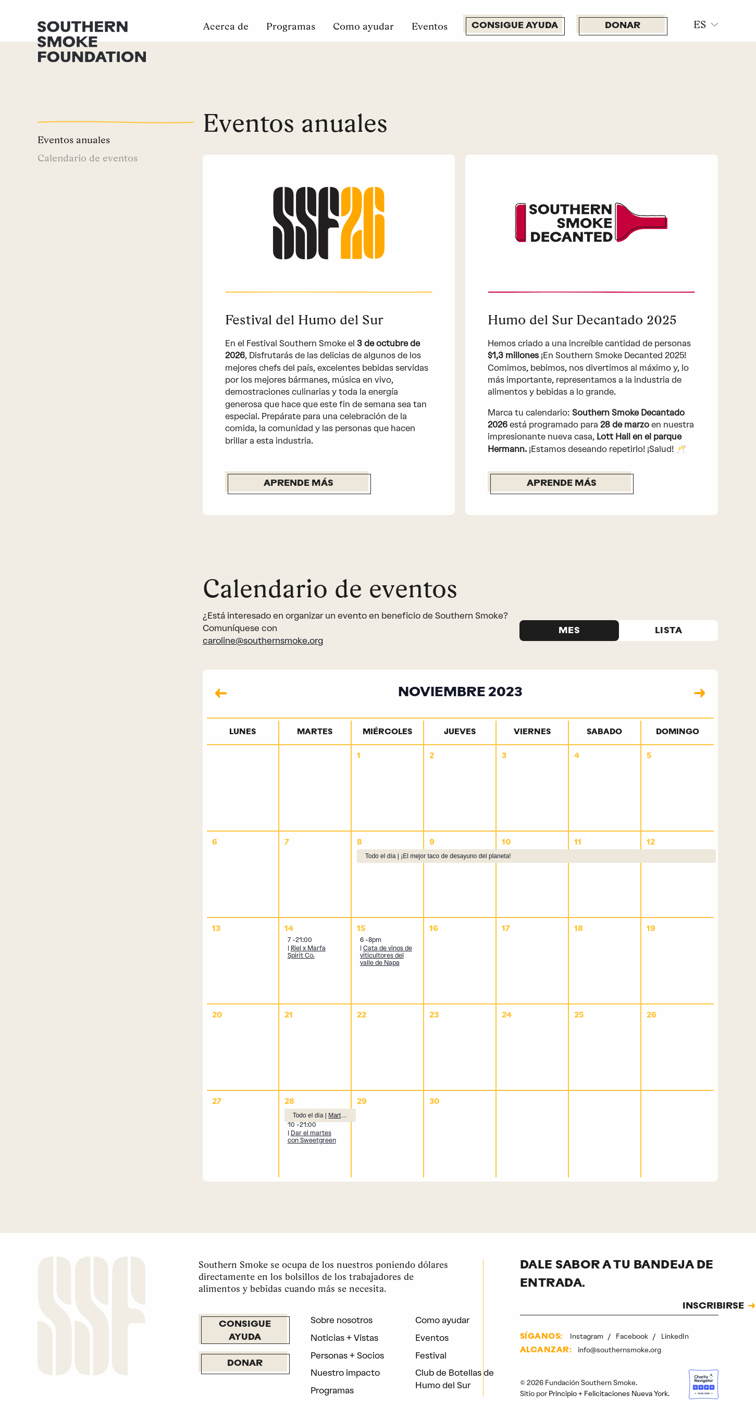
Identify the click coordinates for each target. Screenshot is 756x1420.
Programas (290, 26)
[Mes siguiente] (699, 693)
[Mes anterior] (221, 693)
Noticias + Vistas (344, 1338)
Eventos (430, 26)
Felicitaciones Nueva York (626, 1393)
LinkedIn (675, 1336)
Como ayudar (363, 26)
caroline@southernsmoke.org (263, 640)
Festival (431, 1355)
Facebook (633, 1336)
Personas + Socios (347, 1355)
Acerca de (226, 26)
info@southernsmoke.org (619, 1350)
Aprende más (298, 483)
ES (699, 24)
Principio (563, 1393)
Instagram (587, 1336)
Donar (622, 25)
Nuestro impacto (345, 1372)
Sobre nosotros (342, 1320)
